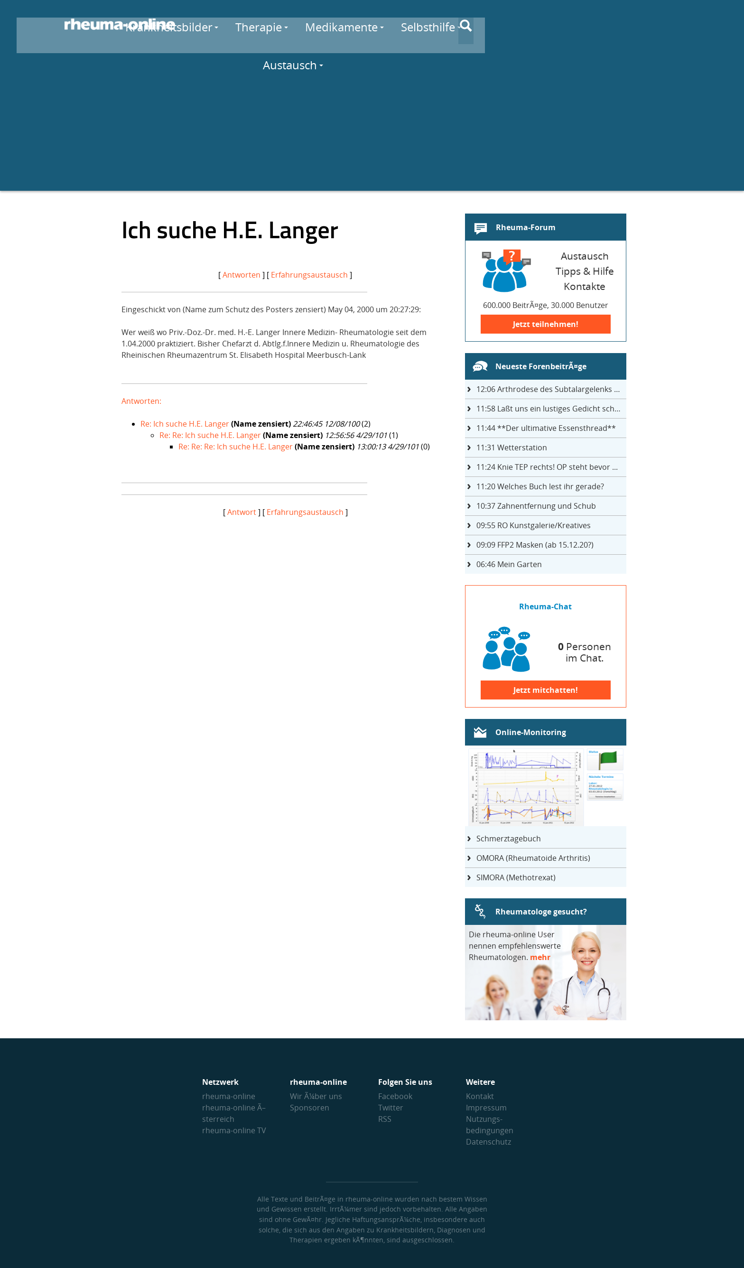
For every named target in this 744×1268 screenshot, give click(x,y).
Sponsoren (309, 1107)
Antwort (241, 512)
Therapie (361, 24)
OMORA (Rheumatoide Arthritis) (533, 858)
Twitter (390, 1107)
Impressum (486, 1107)
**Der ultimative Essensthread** (546, 428)
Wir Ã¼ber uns (316, 1096)
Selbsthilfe (531, 24)
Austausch (608, 24)
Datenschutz (488, 1142)
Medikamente (444, 24)
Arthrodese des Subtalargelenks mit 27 (551, 389)
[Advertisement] (372, 124)
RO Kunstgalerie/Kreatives (533, 525)
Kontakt (480, 1096)
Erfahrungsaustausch (309, 275)
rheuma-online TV (234, 1130)
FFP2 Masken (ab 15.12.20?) (535, 545)
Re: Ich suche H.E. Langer (184, 424)
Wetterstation (511, 447)
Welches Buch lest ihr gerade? (540, 486)
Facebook (395, 1096)
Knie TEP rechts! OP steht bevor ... (547, 467)
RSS (384, 1119)
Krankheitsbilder (272, 24)
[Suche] (671, 25)
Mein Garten (509, 564)
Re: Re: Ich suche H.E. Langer (210, 435)
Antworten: (141, 401)
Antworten (241, 275)
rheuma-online (228, 1096)
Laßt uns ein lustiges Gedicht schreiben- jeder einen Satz (551, 408)
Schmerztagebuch (508, 838)
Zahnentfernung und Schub (536, 506)
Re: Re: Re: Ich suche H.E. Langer (235, 446)
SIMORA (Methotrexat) (516, 877)
